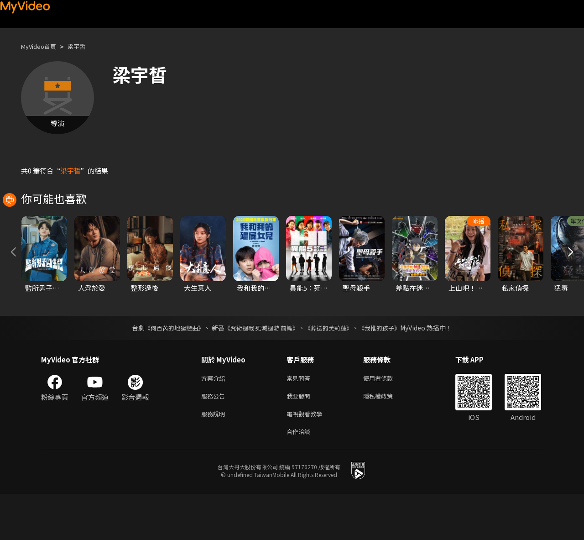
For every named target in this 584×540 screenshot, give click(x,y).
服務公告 (215, 438)
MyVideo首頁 (42, 46)
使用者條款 (386, 419)
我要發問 (300, 438)
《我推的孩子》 (386, 368)
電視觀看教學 (307, 457)
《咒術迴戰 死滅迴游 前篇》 (260, 368)
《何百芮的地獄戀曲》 (168, 368)
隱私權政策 (386, 438)
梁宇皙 (84, 46)
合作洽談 (300, 477)
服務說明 (215, 457)
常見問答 (300, 419)
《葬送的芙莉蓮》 (332, 368)
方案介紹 (215, 419)
